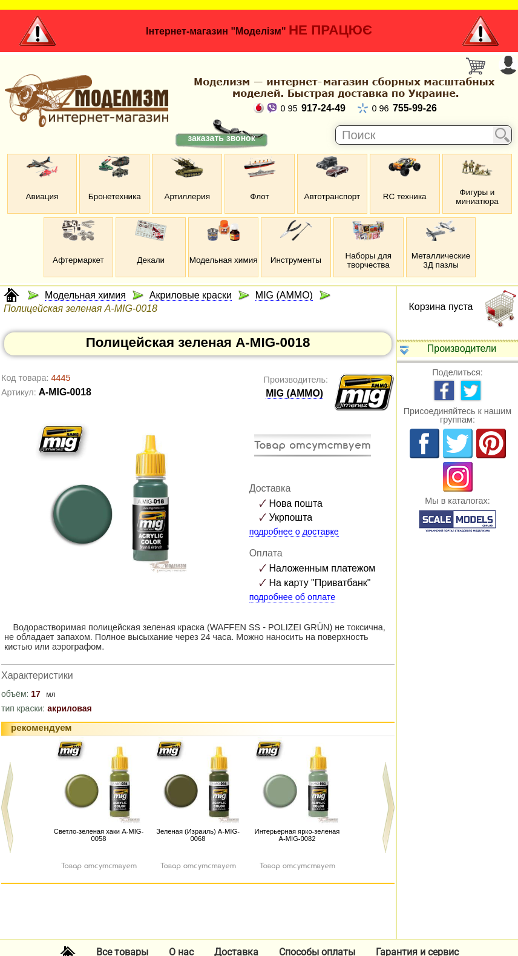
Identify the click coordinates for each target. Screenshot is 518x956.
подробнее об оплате (292, 597)
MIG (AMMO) (294, 393)
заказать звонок (221, 138)
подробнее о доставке (294, 531)
